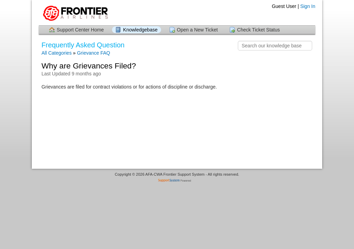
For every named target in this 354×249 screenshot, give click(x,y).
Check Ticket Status (258, 30)
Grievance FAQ (93, 53)
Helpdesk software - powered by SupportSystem (177, 181)
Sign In (307, 6)
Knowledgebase (140, 30)
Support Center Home (80, 30)
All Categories (56, 53)
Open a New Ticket (197, 30)
